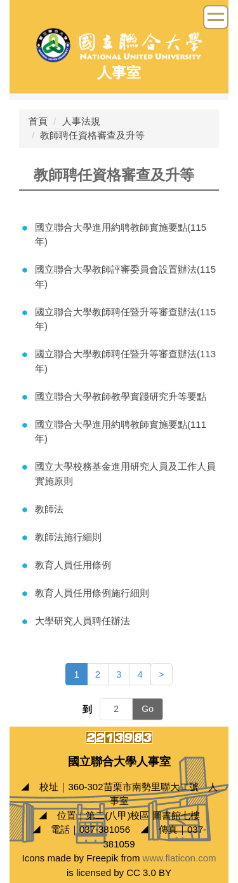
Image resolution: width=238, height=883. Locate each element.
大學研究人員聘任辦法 (82, 620)
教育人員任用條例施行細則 (92, 592)
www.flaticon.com (179, 857)
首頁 (38, 121)
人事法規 (81, 121)
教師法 (49, 508)
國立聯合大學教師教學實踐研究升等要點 (120, 396)
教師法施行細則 (68, 536)
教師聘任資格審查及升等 (92, 135)
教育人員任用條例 (73, 564)
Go (148, 709)
